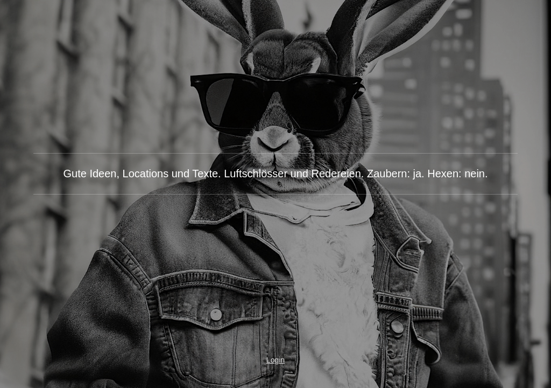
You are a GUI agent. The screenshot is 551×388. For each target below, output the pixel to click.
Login (275, 360)
